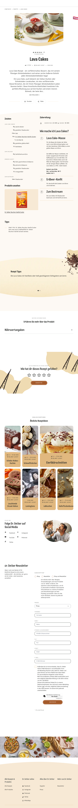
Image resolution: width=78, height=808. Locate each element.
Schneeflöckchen (30, 446)
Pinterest (27, 793)
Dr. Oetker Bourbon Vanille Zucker (25, 137)
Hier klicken (54, 696)
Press (41, 789)
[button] (39, 49)
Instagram (27, 789)
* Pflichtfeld (39, 710)
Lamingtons (30, 489)
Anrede (37, 602)
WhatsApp (27, 800)
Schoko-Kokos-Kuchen (13, 446)
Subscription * (40, 573)
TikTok (26, 797)
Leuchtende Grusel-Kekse (13, 489)
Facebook (27, 786)
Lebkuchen (48, 489)
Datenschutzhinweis (43, 684)
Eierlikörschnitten (56, 446)
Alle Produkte (9, 789)
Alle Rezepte (8, 786)
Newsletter (60, 786)
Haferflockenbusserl (65, 489)
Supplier (42, 786)
